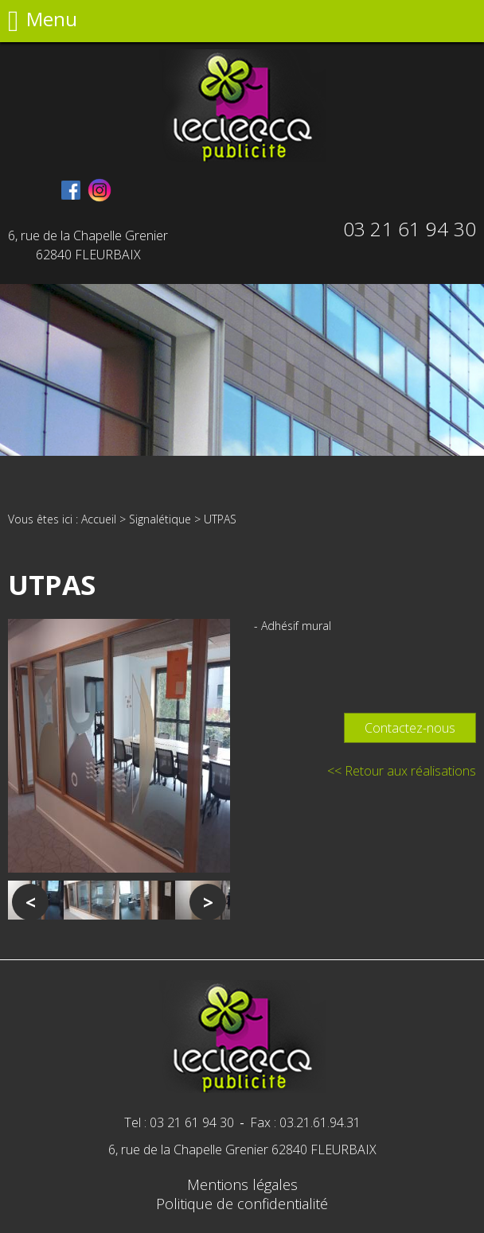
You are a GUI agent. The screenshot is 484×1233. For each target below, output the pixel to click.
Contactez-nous (410, 728)
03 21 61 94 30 (409, 229)
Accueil (98, 519)
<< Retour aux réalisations (401, 771)
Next (207, 902)
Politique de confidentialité (242, 1203)
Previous (30, 902)
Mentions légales (242, 1184)
